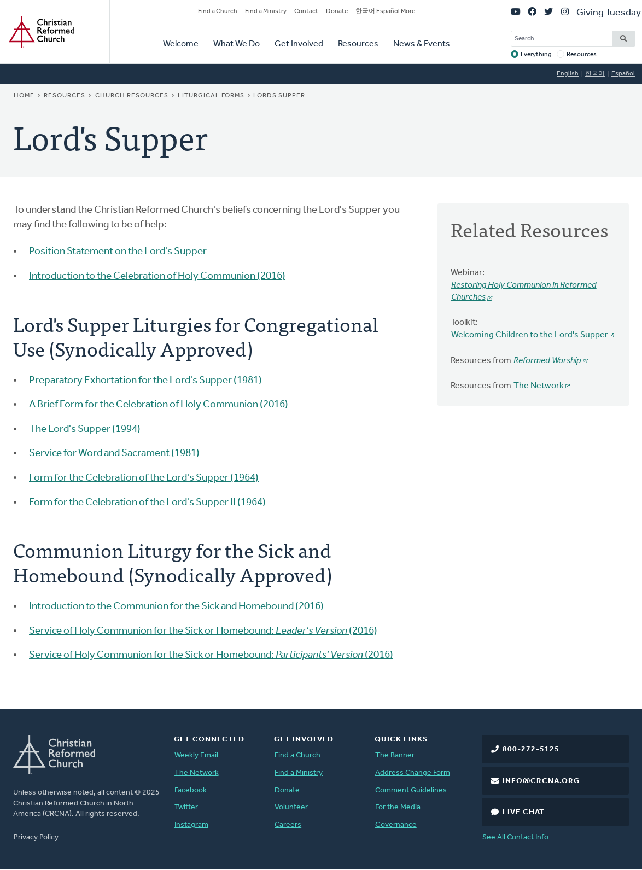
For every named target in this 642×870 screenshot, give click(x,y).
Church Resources (131, 95)
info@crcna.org (541, 781)
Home (24, 95)
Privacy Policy (36, 837)
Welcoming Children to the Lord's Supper (529, 335)
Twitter (186, 807)
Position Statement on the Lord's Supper (118, 252)
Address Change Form (412, 773)
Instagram (191, 825)
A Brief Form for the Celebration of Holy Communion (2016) (158, 405)
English (568, 74)
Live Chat (524, 812)
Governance (396, 825)
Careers (288, 825)
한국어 (595, 74)
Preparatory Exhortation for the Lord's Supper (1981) (145, 381)
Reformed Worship (547, 361)
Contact (306, 11)
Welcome (181, 44)
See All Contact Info (515, 837)
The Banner (395, 755)
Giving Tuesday (608, 13)
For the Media (398, 807)
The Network (538, 386)
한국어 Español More (385, 11)
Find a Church (217, 11)
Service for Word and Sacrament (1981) (114, 453)
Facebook (190, 790)
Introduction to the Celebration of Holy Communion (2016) (157, 276)
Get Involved (299, 44)
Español (623, 74)
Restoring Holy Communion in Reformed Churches (524, 291)
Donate (337, 11)
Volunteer (291, 807)
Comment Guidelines (411, 790)
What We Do (236, 44)
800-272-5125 (531, 749)
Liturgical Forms (211, 95)
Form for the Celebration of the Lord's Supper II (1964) (147, 503)
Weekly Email (196, 755)
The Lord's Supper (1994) (85, 429)
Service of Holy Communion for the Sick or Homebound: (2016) (203, 631)
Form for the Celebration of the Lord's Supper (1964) (144, 478)
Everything (536, 54)
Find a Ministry (266, 11)
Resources (358, 44)
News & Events (421, 44)
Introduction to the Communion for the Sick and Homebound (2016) (176, 607)
